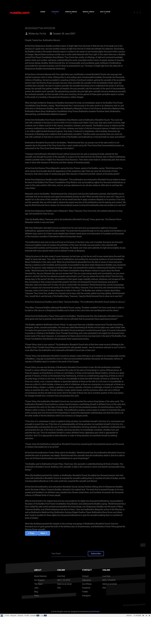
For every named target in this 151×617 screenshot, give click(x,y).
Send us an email (64, 584)
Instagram (86, 595)
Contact (85, 576)
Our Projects (39, 580)
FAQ (59, 588)
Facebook (86, 588)
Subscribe (96, 553)
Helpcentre (86, 580)
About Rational (40, 576)
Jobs (36, 588)
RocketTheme (94, 612)
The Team (38, 584)
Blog (36, 592)
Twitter (85, 592)
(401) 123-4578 (63, 580)
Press (36, 595)
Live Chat (61, 576)
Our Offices (87, 584)
